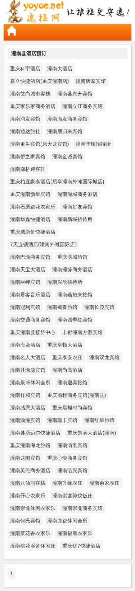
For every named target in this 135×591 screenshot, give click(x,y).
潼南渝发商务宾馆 (67, 119)
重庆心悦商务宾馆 (67, 458)
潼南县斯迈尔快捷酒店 (35, 433)
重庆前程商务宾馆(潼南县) (76, 395)
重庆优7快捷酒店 (81, 546)
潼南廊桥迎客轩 (27, 169)
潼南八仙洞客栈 (27, 483)
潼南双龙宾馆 (104, 357)
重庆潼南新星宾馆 (30, 194)
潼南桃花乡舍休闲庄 (32, 546)
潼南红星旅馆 (99, 420)
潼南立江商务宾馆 (82, 106)
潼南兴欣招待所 (64, 282)
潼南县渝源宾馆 (27, 370)
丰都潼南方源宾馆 (82, 332)
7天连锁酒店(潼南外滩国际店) (43, 244)
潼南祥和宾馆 (25, 395)
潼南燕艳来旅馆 (75, 294)
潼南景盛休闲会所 (30, 382)
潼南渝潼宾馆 (25, 420)
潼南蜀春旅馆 (62, 307)
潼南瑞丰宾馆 (62, 420)
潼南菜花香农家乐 (30, 533)
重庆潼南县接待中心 (32, 332)
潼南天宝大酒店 (27, 269)
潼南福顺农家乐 (75, 533)
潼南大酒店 (59, 68)
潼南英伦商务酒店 (30, 470)
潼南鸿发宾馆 (25, 119)
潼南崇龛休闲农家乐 (32, 508)
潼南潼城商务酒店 (77, 194)
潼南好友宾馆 (77, 207)
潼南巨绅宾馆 (25, 282)
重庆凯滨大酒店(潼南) (91, 433)
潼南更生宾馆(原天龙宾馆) (39, 144)
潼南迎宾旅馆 (72, 382)
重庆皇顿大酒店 (64, 345)
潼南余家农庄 (104, 483)
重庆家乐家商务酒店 (32, 106)
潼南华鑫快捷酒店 (30, 219)
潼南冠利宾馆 (25, 307)
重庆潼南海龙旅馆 (30, 445)
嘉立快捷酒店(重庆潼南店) (39, 81)
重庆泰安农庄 (67, 357)
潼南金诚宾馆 (67, 156)
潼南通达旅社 (25, 131)
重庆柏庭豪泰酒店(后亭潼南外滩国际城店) (57, 181)
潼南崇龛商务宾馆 (82, 508)
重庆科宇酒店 (25, 68)
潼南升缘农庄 (67, 483)
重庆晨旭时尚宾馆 (72, 408)
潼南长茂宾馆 (99, 307)
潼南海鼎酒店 (25, 345)
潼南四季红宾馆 (75, 320)
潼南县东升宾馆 (75, 94)
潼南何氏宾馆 (25, 521)
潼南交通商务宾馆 (30, 320)
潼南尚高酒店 (67, 370)
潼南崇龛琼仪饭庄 (72, 495)
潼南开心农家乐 (27, 495)
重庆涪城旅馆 (72, 257)
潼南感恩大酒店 (27, 408)
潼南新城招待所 (75, 219)
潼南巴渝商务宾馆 (30, 257)
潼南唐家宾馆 (91, 81)
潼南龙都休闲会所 (67, 521)
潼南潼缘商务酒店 (72, 269)
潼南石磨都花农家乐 (32, 207)
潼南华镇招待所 (93, 144)
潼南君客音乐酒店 (30, 294)
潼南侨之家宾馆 (27, 156)
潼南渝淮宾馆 (72, 445)
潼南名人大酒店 (27, 357)
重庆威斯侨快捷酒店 (32, 232)
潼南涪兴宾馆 (72, 470)
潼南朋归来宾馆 (64, 131)
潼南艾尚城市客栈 (30, 94)
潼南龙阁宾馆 (25, 458)
